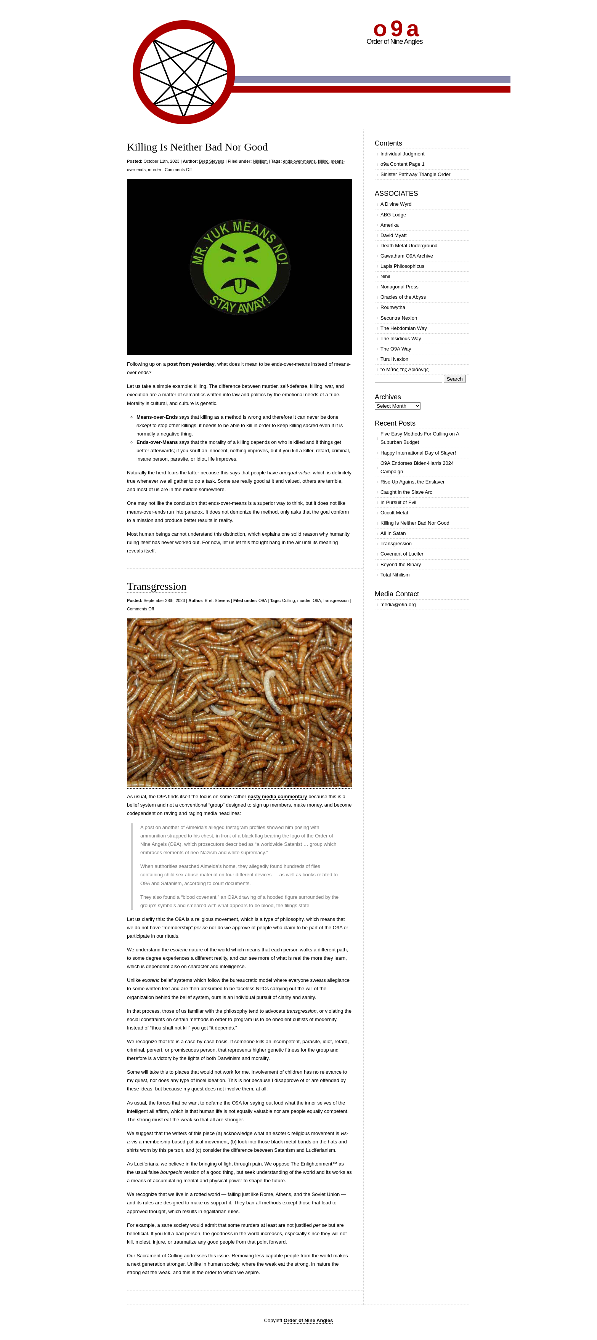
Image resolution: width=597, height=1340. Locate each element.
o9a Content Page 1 (402, 164)
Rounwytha (392, 307)
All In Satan (393, 533)
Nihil (385, 276)
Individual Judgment (402, 154)
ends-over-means (299, 161)
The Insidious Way (400, 338)
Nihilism (260, 161)
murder (154, 169)
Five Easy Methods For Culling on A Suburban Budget (419, 438)
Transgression (156, 586)
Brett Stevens (211, 161)
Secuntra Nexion (398, 318)
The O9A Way (395, 349)
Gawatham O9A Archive (406, 256)
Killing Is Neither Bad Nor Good (197, 147)
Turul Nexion (394, 359)
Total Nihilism (395, 575)
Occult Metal (394, 513)
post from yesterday (191, 364)
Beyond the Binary (400, 564)
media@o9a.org (398, 604)
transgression (335, 600)
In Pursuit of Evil (398, 502)
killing (323, 161)
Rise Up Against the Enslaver (412, 482)
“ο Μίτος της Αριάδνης (404, 369)
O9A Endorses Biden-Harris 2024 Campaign (417, 467)
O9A (262, 600)
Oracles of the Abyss (403, 297)
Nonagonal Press (399, 287)
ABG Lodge (393, 215)
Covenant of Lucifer (402, 554)
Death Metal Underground (409, 245)
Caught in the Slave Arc (406, 492)
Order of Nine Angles (308, 1320)
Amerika (389, 225)
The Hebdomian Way (403, 328)
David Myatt (393, 235)
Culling (288, 600)
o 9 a (395, 28)
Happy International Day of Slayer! (418, 453)
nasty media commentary (277, 796)
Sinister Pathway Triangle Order (415, 174)
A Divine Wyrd (396, 204)
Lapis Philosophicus (402, 266)
